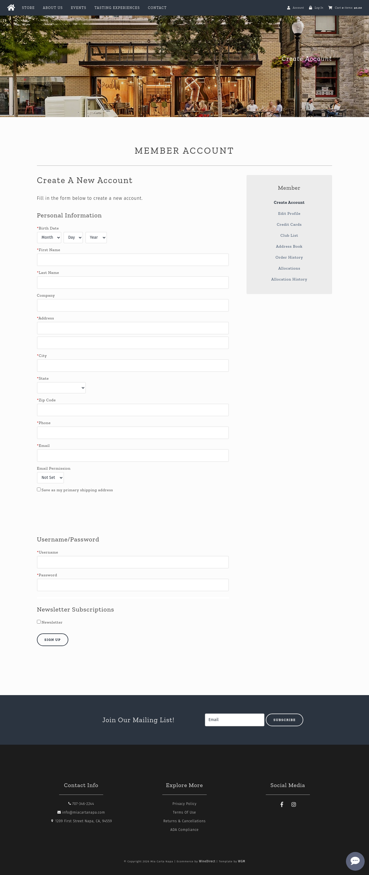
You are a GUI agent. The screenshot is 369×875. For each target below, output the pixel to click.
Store (28, 8)
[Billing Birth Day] (73, 237)
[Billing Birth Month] (49, 237)
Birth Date (48, 228)
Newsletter (52, 622)
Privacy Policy (184, 804)
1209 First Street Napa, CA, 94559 (81, 821)
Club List (289, 235)
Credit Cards (289, 224)
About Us (53, 8)
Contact (157, 8)
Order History (289, 257)
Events (78, 8)
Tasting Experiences (117, 8)
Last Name (48, 272)
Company (46, 295)
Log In (319, 8)
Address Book (289, 246)
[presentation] (81, 514)
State (43, 378)
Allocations (289, 268)
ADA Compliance (184, 830)
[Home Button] (11, 7)
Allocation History (289, 279)
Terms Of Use (184, 812)
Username (47, 552)
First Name (48, 249)
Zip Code (46, 400)
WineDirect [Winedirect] (207, 861)
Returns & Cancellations (184, 821)
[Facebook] (282, 804)
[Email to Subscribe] (234, 720)
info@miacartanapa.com (81, 812)
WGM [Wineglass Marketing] (241, 861)
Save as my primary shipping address (77, 490)
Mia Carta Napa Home (80, 58)
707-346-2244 (81, 804)
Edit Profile (289, 213)
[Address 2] (133, 342)
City (42, 355)
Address (45, 318)
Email (43, 445)
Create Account (289, 202)
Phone (44, 422)
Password (47, 575)
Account (298, 8)
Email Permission (54, 468)
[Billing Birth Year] (96, 237)
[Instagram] (294, 804)
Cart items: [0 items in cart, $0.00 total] (348, 8)
